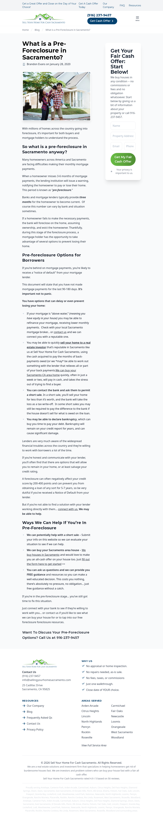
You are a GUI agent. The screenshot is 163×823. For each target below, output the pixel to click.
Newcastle (117, 716)
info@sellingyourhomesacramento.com (46, 680)
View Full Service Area (94, 745)
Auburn (93, 787)
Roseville (87, 737)
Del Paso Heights (120, 787)
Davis (40, 790)
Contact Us (33, 723)
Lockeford (51, 794)
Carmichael (118, 706)
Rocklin (86, 732)
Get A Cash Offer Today (88, 5)
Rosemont (98, 797)
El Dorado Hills (79, 790)
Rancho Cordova (75, 797)
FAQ (122, 5)
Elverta (106, 790)
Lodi (59, 794)
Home (25, 29)
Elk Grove (97, 790)
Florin (89, 790)
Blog (37, 29)
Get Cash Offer (102, 21)
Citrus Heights (90, 711)
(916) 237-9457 (99, 15)
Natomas (90, 794)
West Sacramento (122, 732)
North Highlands (92, 721)
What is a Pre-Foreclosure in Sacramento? (67, 29)
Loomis (115, 721)
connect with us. (68, 509)
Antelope (45, 787)
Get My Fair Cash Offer (123, 159)
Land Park (80, 794)
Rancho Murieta (41, 797)
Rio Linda (88, 797)
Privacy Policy (35, 729)
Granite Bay (40, 794)
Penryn (86, 727)
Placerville (54, 797)
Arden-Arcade (90, 706)
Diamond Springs (119, 800)
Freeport (30, 794)
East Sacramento (63, 790)
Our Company (108, 5)
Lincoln (86, 716)
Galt (130, 790)
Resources (135, 5)
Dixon (34, 790)
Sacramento (49, 790)
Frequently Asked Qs (39, 717)
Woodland (117, 737)
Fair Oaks (117, 711)
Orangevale (118, 727)
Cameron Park (56, 787)
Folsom (113, 790)
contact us (60, 332)
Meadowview (68, 794)
